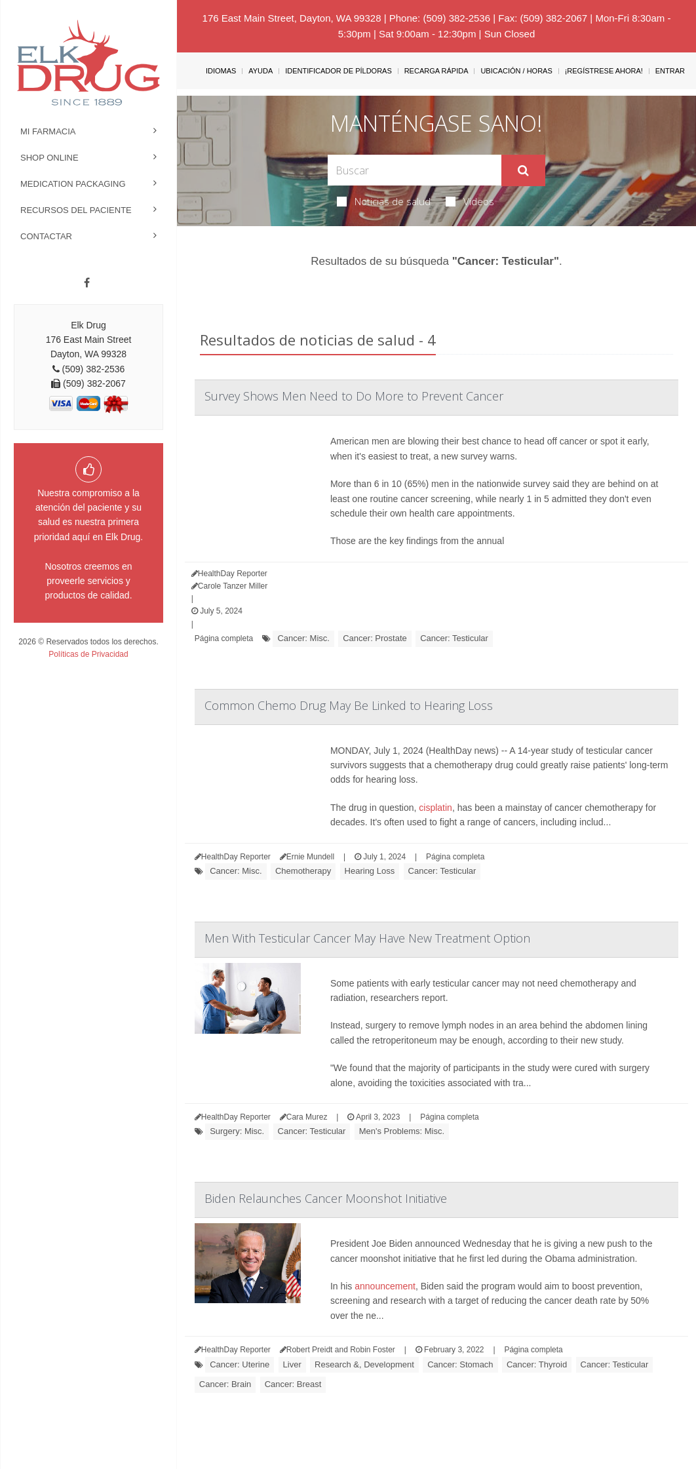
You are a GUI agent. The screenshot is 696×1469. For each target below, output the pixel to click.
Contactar (46, 236)
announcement (385, 1286)
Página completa (224, 638)
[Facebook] (87, 283)
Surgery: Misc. (237, 1131)
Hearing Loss (370, 871)
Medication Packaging (73, 184)
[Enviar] (523, 170)
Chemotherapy (303, 871)
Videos (470, 201)
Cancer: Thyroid (537, 1364)
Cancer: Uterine (239, 1364)
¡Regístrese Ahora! (604, 71)
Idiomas (221, 71)
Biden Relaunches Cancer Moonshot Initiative (325, 1198)
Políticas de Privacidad (88, 654)
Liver (292, 1364)
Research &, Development (364, 1364)
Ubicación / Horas (516, 71)
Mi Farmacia (48, 131)
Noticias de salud (384, 201)
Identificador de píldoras (338, 71)
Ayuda (260, 71)
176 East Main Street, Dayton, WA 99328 (292, 18)
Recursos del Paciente (76, 210)
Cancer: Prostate (375, 638)
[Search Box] (414, 170)
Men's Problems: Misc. (401, 1131)
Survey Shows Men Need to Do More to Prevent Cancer (353, 396)
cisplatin (435, 807)
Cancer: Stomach (460, 1364)
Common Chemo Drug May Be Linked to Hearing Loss (348, 705)
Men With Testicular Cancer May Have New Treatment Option (367, 938)
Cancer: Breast (293, 1384)
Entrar (670, 71)
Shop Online (49, 158)
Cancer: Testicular (454, 638)
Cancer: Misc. (303, 638)
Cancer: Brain (225, 1384)
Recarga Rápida (436, 71)
